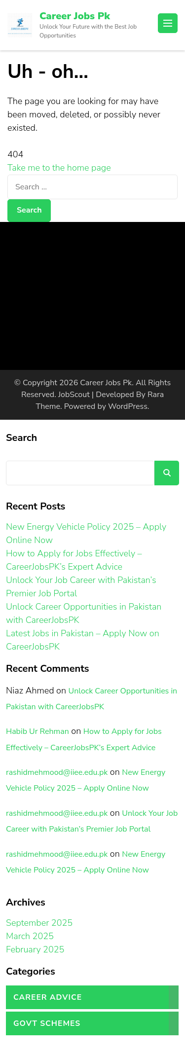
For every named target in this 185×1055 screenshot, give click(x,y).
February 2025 (35, 949)
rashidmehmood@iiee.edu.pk (57, 772)
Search (21, 437)
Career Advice (47, 997)
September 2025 (39, 923)
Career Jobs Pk (74, 16)
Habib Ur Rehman (37, 731)
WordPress (128, 406)
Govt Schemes (46, 1023)
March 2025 (30, 936)
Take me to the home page (59, 168)
